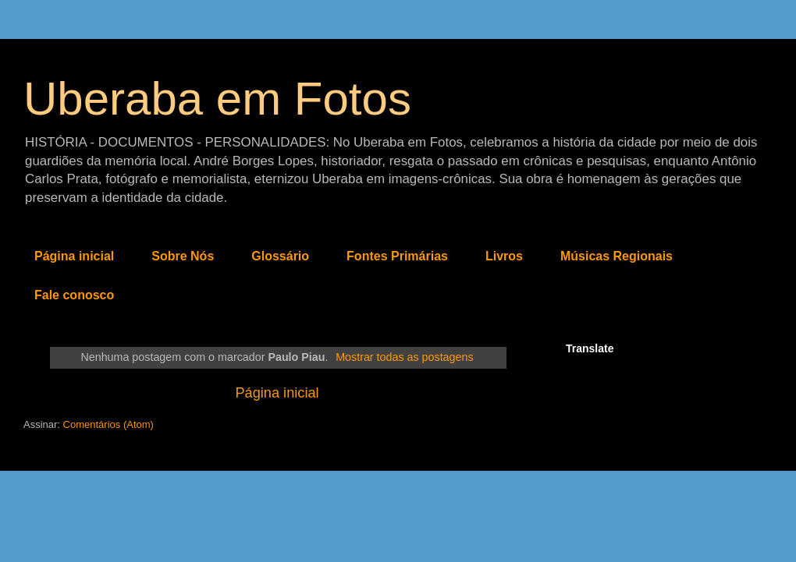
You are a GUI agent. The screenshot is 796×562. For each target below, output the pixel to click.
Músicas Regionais (616, 256)
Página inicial (74, 256)
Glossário (280, 256)
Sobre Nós (182, 256)
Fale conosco (74, 295)
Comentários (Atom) (108, 424)
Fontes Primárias (397, 256)
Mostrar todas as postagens (404, 357)
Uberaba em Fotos (217, 98)
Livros (504, 256)
